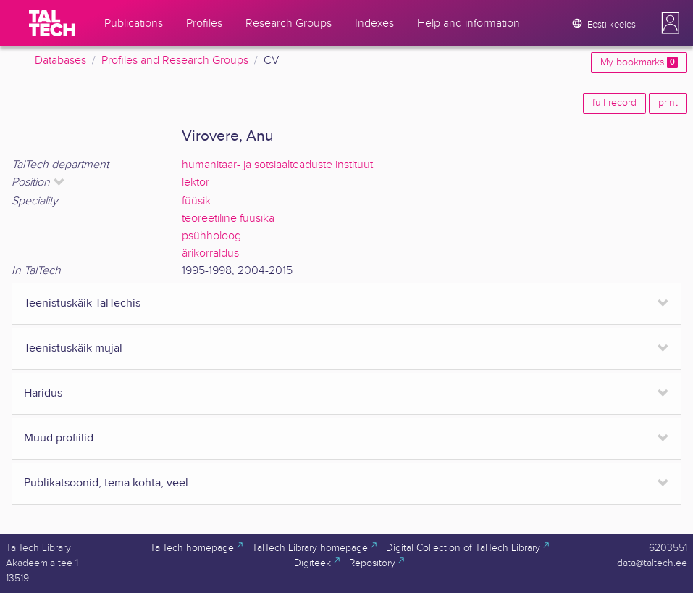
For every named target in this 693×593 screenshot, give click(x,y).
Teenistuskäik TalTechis (82, 303)
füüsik (196, 201)
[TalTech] (52, 23)
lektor (195, 182)
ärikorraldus (210, 253)
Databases (60, 60)
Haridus (43, 393)
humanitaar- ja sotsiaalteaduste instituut (277, 165)
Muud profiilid (58, 438)
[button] (670, 23)
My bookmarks (639, 62)
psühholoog (211, 236)
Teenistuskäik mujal (73, 348)
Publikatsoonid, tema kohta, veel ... (112, 483)
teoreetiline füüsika (228, 218)
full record (614, 103)
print (668, 103)
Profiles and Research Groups (174, 60)
